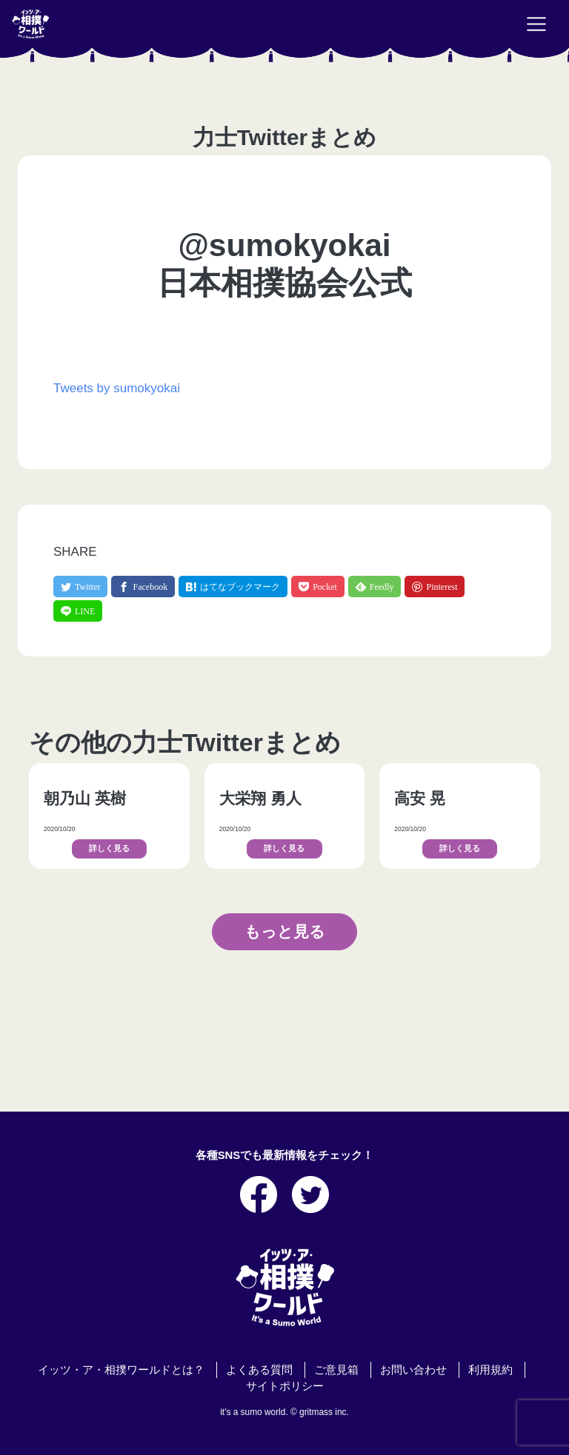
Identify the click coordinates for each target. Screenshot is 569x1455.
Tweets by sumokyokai (116, 388)
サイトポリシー (285, 1386)
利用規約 (490, 1370)
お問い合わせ (413, 1370)
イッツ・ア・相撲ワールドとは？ (121, 1370)
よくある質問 (259, 1370)
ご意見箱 (336, 1370)
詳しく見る (109, 848)
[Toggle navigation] (536, 24)
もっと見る (284, 931)
